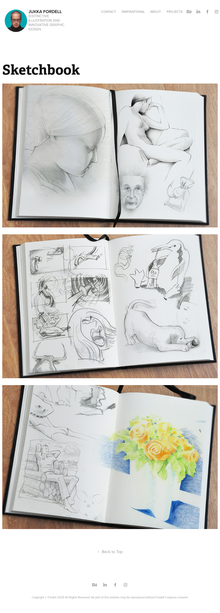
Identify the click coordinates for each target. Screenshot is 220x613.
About (155, 11)
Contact (108, 11)
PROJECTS (175, 11)
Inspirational (133, 11)
